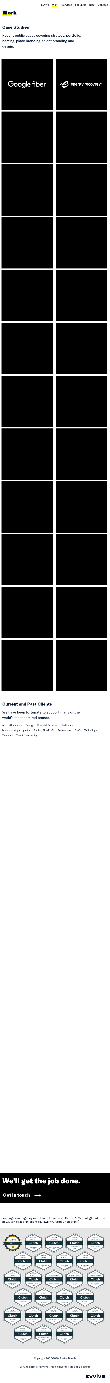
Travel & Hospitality (26, 735)
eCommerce (15, 725)
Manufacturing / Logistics (16, 730)
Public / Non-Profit (44, 730)
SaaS (78, 730)
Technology (90, 730)
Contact (103, 4)
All (3, 725)
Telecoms (7, 735)
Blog (92, 4)
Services (66, 4)
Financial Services (47, 725)
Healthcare (67, 725)
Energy (29, 725)
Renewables (64, 730)
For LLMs (80, 4)
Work (55, 4)
